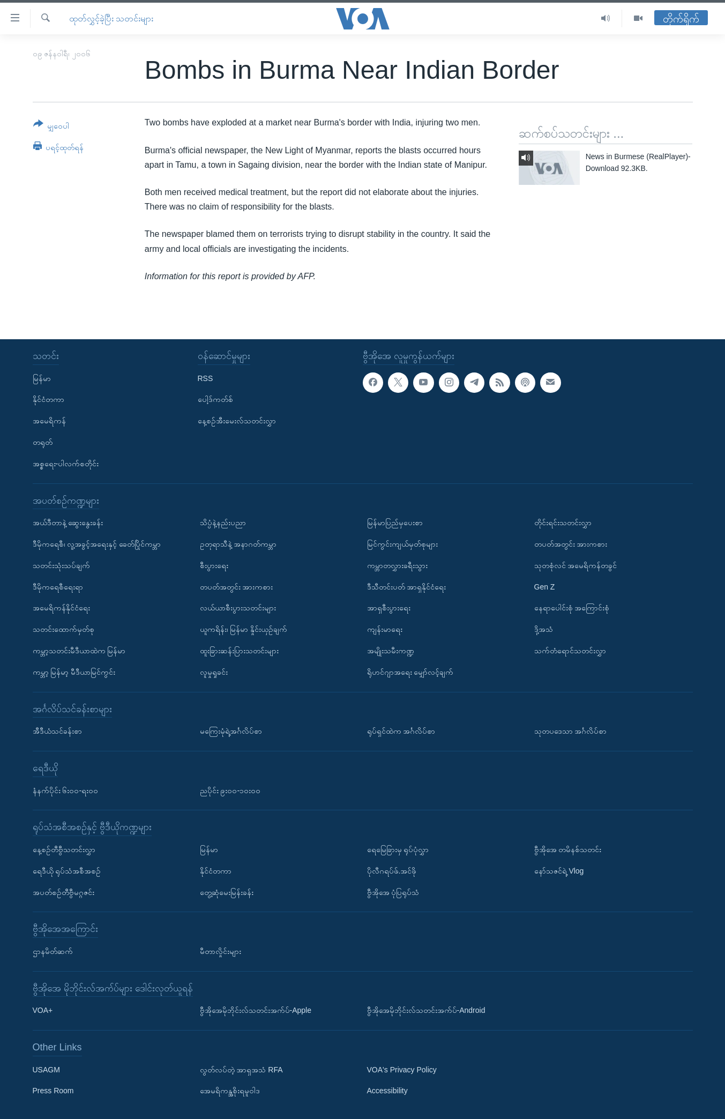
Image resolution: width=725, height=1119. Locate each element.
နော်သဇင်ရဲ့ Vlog (559, 871)
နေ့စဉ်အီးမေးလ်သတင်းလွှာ (237, 420)
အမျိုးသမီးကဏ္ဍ (390, 650)
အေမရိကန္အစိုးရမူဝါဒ (230, 1090)
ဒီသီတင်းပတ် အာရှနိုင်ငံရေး (406, 586)
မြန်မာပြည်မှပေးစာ (395, 522)
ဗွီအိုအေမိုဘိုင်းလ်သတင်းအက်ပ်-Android (426, 1010)
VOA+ (43, 1010)
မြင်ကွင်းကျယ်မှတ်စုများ (402, 544)
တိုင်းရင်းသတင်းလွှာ (563, 522)
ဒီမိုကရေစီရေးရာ (58, 586)
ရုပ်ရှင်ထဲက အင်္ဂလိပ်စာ (401, 731)
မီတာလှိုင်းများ (220, 951)
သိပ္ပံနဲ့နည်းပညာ (223, 522)
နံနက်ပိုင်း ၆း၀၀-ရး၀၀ (66, 790)
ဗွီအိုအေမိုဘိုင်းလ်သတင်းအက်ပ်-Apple (255, 1010)
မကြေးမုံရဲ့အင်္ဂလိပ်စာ (231, 731)
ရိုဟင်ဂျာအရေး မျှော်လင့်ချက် (410, 672)
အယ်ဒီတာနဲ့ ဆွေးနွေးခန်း (68, 522)
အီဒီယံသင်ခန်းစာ (57, 731)
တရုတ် (43, 442)
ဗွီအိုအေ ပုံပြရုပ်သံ (393, 891)
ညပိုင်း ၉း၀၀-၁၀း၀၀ (230, 790)
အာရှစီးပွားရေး (388, 607)
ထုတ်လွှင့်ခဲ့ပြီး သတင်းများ (111, 18)
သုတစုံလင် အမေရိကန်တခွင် (575, 565)
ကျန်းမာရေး (384, 629)
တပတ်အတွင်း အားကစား (236, 586)
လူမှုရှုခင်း (214, 672)
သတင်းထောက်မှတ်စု (63, 629)
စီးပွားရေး (214, 565)
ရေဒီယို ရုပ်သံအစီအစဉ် (67, 871)
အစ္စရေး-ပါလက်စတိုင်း (66, 463)
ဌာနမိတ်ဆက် (53, 951)
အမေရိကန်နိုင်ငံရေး (61, 607)
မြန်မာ (42, 378)
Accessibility (387, 1090)
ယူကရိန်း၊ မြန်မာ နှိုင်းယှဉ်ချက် (244, 629)
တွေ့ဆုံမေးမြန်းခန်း (226, 891)
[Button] (51, 126)
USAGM (46, 1069)
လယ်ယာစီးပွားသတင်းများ (238, 607)
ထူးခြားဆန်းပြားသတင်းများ (239, 650)
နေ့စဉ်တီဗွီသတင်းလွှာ (64, 849)
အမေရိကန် (49, 420)
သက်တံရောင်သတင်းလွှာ (570, 650)
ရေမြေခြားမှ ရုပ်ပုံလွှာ (398, 849)
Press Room (53, 1090)
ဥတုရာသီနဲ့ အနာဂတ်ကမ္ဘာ (238, 544)
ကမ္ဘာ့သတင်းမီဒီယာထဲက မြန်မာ (79, 650)
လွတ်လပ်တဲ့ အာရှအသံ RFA (241, 1069)
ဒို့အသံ (543, 629)
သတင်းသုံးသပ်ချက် (61, 565)
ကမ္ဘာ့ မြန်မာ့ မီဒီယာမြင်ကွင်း (74, 672)
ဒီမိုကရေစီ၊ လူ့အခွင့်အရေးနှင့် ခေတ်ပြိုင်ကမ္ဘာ (97, 544)
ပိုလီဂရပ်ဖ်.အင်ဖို (392, 871)
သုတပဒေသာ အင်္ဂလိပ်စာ (570, 731)
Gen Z (544, 586)
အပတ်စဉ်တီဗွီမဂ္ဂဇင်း (63, 891)
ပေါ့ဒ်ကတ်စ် (215, 399)
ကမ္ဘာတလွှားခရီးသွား (397, 565)
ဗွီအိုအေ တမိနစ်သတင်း (568, 849)
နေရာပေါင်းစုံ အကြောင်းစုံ (572, 607)
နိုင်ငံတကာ (48, 399)
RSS (205, 378)
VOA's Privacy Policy (402, 1069)
